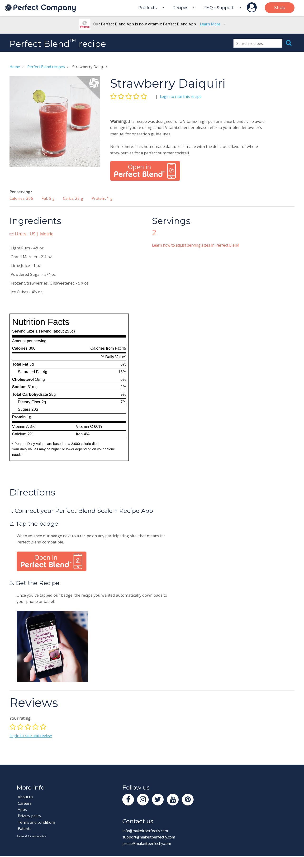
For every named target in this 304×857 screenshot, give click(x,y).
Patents (25, 828)
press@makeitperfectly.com (148, 844)
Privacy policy (30, 816)
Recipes (180, 7)
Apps (22, 809)
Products (147, 7)
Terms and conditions (38, 822)
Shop (279, 7)
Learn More (210, 24)
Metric (47, 234)
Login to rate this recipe (182, 96)
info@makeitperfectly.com (146, 831)
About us (26, 797)
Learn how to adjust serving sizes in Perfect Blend (197, 245)
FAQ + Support (219, 7)
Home (15, 66)
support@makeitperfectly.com (150, 838)
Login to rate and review (32, 735)
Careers (25, 803)
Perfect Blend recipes (47, 66)
